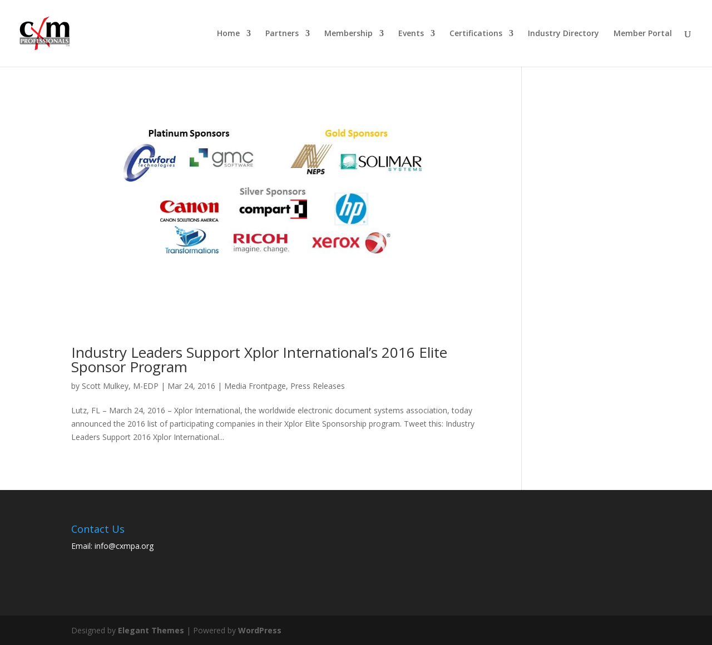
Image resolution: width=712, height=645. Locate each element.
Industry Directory (563, 33)
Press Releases (317, 386)
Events (411, 33)
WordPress (259, 630)
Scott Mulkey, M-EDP (120, 386)
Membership (348, 33)
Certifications (475, 33)
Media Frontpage (255, 386)
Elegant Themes (151, 630)
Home (228, 33)
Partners (282, 33)
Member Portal (643, 33)
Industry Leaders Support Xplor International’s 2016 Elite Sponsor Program (259, 359)
